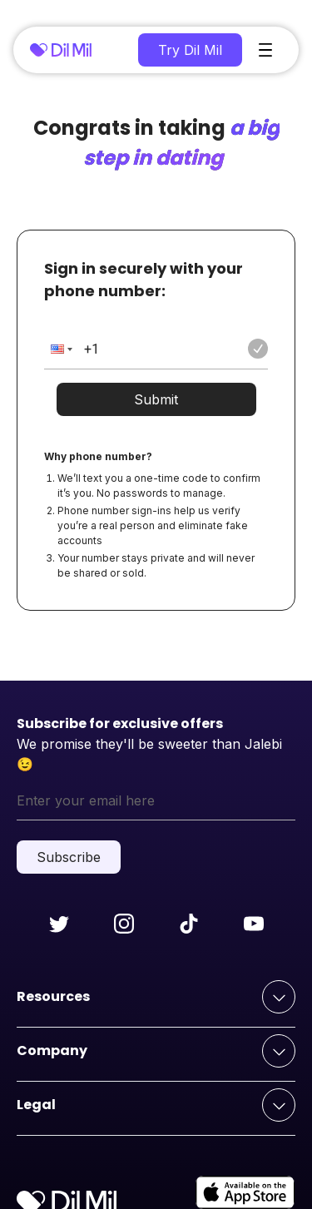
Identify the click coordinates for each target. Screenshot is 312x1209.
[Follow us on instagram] (124, 924)
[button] (60, 349)
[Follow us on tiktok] (189, 924)
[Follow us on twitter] (59, 924)
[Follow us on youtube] (254, 924)
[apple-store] (245, 1192)
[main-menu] (265, 50)
